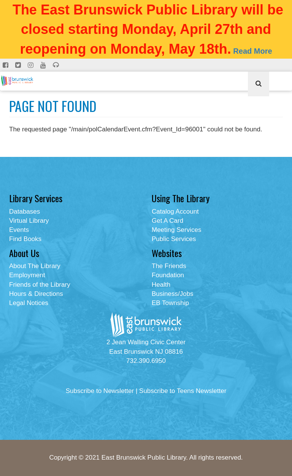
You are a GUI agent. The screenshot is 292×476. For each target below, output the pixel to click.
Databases (24, 211)
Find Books (25, 239)
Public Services (174, 239)
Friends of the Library (39, 284)
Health (161, 284)
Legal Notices (28, 303)
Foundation (168, 275)
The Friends (169, 266)
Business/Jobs (173, 293)
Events (19, 229)
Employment (27, 275)
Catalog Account (175, 211)
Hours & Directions (36, 293)
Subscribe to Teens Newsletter (182, 391)
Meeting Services (176, 229)
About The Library (34, 266)
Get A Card (167, 220)
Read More (252, 51)
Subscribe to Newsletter (100, 391)
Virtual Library (29, 220)
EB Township (170, 303)
